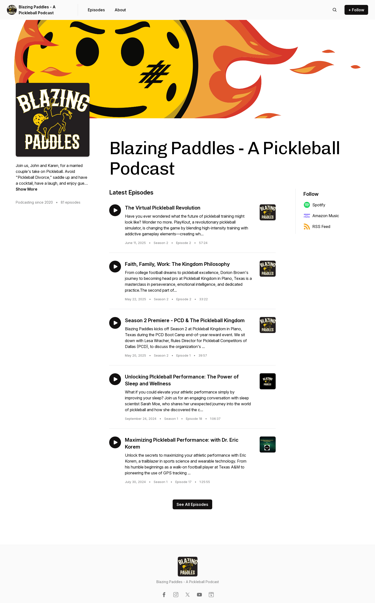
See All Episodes (192, 504)
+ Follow (356, 9)
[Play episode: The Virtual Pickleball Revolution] (115, 210)
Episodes (96, 9)
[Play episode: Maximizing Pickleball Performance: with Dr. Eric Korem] (115, 442)
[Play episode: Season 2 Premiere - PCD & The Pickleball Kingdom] (115, 323)
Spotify (314, 204)
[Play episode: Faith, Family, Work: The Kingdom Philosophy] (115, 266)
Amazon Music (321, 215)
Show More (26, 189)
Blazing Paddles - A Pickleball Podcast (37, 9)
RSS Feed (316, 226)
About (120, 9)
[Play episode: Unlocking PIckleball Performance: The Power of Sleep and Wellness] (115, 379)
